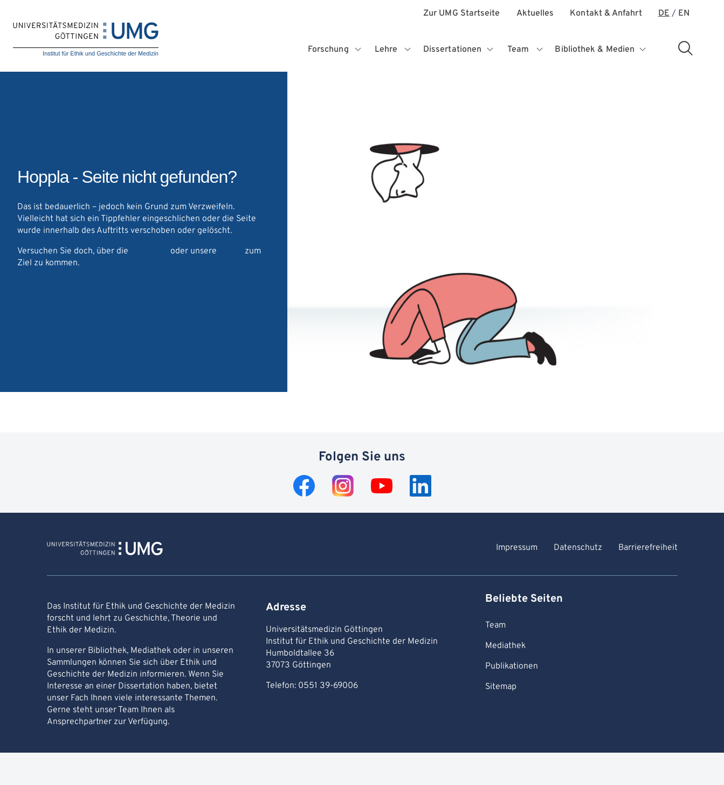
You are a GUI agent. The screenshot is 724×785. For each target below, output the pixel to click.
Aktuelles (535, 14)
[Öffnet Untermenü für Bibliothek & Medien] (644, 49)
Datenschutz (578, 547)
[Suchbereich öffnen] (685, 48)
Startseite (149, 251)
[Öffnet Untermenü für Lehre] (407, 49)
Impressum (516, 547)
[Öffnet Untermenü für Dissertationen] (491, 49)
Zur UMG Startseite (461, 14)
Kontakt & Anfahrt (606, 14)
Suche (231, 251)
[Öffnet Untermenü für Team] (539, 49)
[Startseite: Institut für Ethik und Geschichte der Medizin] (85, 39)
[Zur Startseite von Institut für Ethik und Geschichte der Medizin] (105, 550)
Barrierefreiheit (648, 547)
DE (664, 14)
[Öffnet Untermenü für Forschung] (359, 49)
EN (683, 14)
